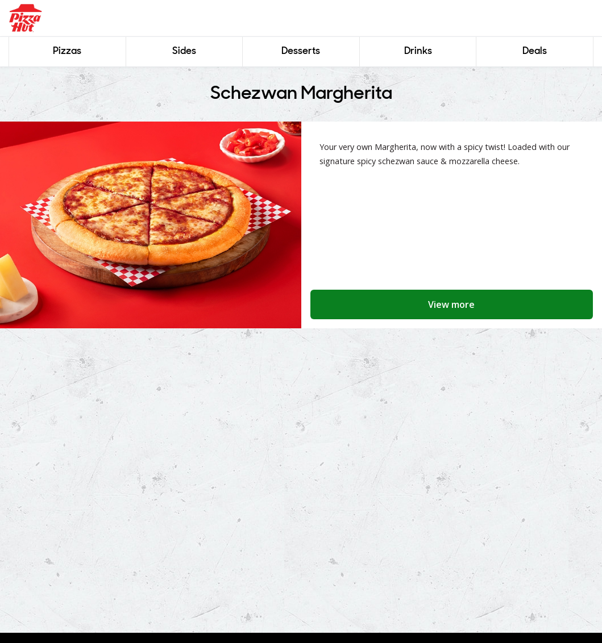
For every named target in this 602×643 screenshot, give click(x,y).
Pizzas (67, 51)
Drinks (418, 51)
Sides (184, 51)
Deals (534, 51)
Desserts (300, 51)
